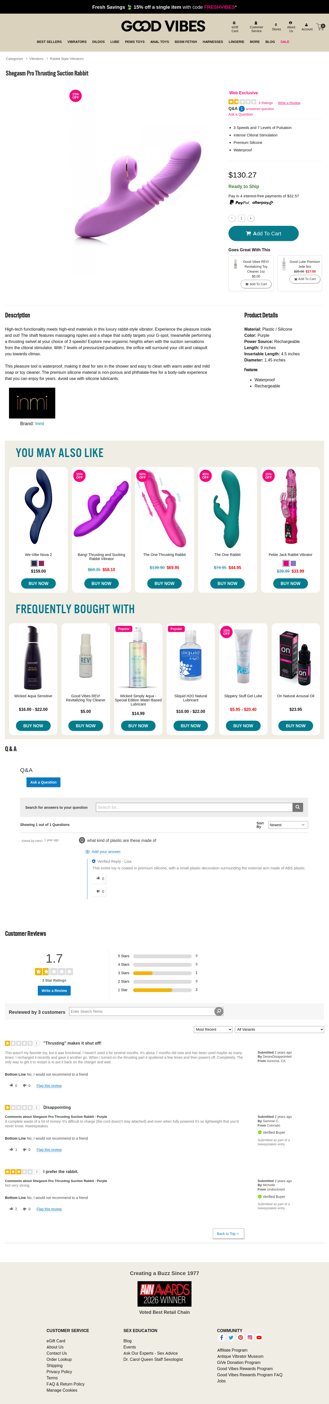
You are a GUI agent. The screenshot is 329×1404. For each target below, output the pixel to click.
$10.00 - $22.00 (190, 711)
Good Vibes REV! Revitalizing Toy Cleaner (86, 698)
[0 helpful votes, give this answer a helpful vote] (99, 878)
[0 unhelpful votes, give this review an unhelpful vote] (25, 1086)
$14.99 (138, 713)
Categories (14, 58)
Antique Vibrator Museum (240, 1356)
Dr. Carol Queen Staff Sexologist (153, 1359)
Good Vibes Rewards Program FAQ (249, 1374)
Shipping (54, 1365)
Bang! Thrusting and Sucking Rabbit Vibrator (101, 556)
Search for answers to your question (56, 807)
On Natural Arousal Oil (295, 696)
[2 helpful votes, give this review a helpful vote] (12, 1209)
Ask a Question (241, 114)
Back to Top (228, 1234)
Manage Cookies (62, 1390)
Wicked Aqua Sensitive (33, 696)
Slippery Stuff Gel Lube (243, 696)
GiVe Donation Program (239, 1362)
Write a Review (289, 103)
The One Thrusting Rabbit (164, 554)
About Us (55, 1347)
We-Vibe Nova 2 (38, 554)
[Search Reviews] (146, 1011)
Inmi (39, 423)
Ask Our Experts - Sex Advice (150, 1353)
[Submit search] (298, 807)
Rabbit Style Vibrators (67, 58)
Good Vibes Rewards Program (245, 1368)
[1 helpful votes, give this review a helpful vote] (12, 1150)
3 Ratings (266, 103)
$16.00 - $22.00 (33, 709)
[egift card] (234, 27)
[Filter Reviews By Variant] (279, 1029)
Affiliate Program (232, 1350)
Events (129, 1347)
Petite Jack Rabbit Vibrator (290, 554)
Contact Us (57, 1353)
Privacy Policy (59, 1371)
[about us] (291, 27)
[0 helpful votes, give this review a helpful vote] (12, 1086)
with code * (164, 7)
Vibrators (36, 58)
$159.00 (38, 571)
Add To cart (263, 233)
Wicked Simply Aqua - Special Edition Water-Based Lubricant (138, 700)
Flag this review (48, 1086)
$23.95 (295, 709)
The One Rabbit (227, 554)
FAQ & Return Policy (66, 1384)
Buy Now (38, 583)
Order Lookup (59, 1359)
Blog (127, 1340)
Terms (52, 1377)
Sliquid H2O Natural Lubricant (191, 698)
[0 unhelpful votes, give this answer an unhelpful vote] (99, 891)
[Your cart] (320, 27)
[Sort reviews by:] (213, 1029)
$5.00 (86, 711)
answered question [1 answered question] (260, 109)
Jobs (221, 1380)
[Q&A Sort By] (288, 825)
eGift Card (56, 1340)
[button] (34, 563)
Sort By (260, 825)
